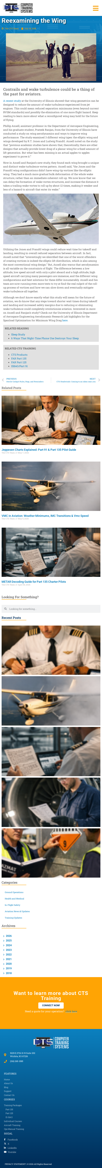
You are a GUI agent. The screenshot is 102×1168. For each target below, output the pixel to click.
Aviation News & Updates (17, 911)
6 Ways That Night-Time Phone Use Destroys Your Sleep (45, 140)
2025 (8, 940)
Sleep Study (18, 137)
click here (71, 1011)
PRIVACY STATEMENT (15, 1164)
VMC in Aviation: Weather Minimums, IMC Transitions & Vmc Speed (45, 515)
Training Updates (13, 917)
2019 (8, 968)
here (65, 320)
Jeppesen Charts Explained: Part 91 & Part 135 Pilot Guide (39, 449)
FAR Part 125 (18, 164)
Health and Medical (14, 898)
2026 (8, 935)
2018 (8, 973)
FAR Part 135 (18, 161)
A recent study (12, 100)
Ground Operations (14, 892)
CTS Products (19, 157)
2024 (8, 945)
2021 (8, 959)
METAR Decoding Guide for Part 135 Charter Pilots (34, 581)
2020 (8, 963)
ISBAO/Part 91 (19, 168)
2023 (8, 949)
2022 (8, 954)
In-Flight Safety (12, 905)
